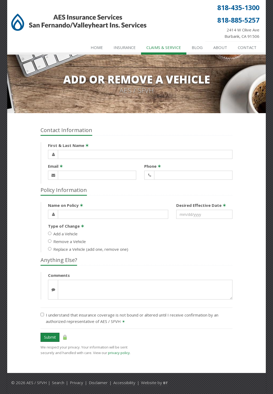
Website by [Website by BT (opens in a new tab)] (154, 382)
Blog (197, 47)
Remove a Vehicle (67, 241)
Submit (50, 337)
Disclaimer (98, 382)
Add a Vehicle (63, 233)
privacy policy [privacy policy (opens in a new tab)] (119, 352)
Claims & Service (163, 47)
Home (97, 47)
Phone (152, 166)
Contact (247, 47)
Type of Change (66, 226)
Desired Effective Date (201, 205)
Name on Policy (65, 205)
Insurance (125, 47)
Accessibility (124, 382)
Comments (59, 275)
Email (55, 166)
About (220, 47)
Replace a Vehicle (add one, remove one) (88, 249)
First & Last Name (68, 145)
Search (58, 382)
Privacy (76, 382)
